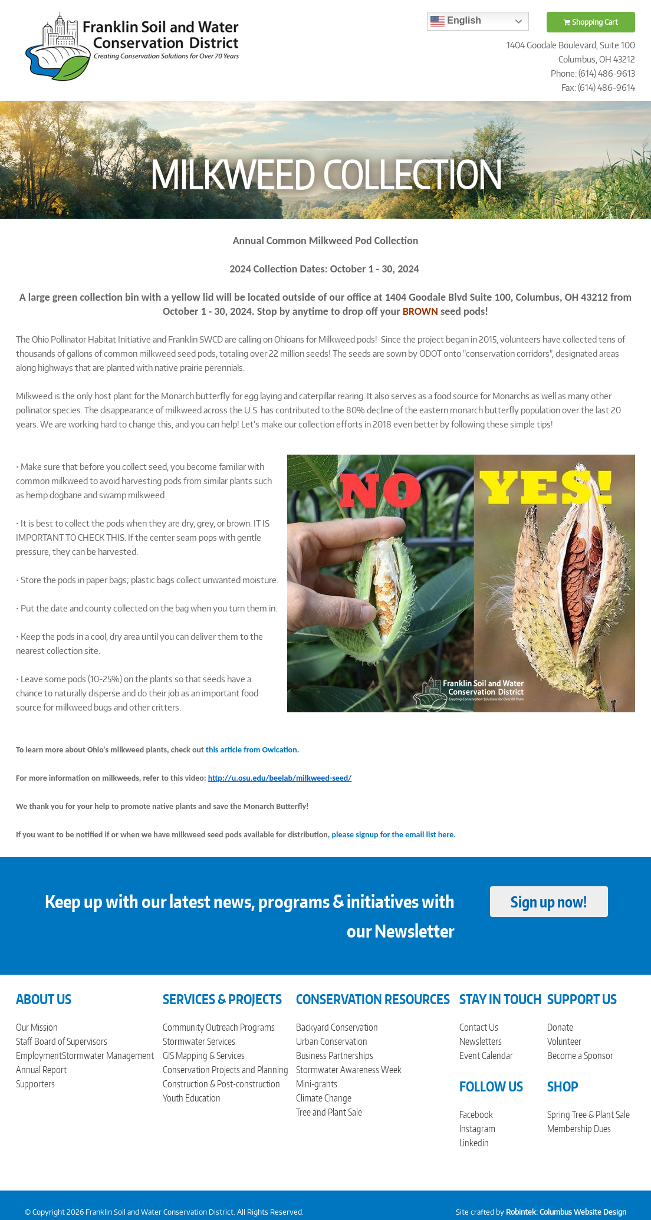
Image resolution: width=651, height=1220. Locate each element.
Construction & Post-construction (221, 1084)
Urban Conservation (331, 1041)
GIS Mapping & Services (204, 1055)
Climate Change (323, 1098)
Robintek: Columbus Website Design (566, 1212)
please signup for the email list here (393, 835)
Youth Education (192, 1098)
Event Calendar (486, 1055)
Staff (24, 1041)
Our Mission (37, 1027)
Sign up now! (549, 901)
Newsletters (480, 1041)
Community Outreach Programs (219, 1027)
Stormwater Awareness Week (349, 1070)
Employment (39, 1055)
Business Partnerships (334, 1055)
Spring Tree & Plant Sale (588, 1114)
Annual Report (41, 1070)
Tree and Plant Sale (329, 1112)
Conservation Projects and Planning (225, 1070)
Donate (560, 1027)
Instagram (477, 1128)
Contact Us (478, 1027)
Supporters (35, 1084)
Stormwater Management (108, 1055)
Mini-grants (316, 1084)
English (455, 21)
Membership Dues (579, 1128)
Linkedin (474, 1143)
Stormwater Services (199, 1041)
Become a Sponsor (580, 1055)
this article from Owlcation (251, 750)
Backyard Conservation (337, 1027)
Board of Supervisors (70, 1041)
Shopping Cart (591, 22)
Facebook (476, 1114)
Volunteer (564, 1041)
